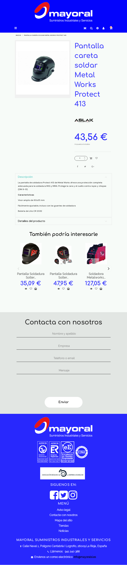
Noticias (64, 531)
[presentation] (41, 386)
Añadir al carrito (91, 158)
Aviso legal (63, 510)
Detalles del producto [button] (31, 221)
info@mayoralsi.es (85, 557)
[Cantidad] (80, 158)
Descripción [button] (25, 176)
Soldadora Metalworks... (96, 275)
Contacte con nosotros (63, 515)
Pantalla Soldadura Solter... (30, 275)
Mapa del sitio (63, 520)
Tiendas (64, 525)
